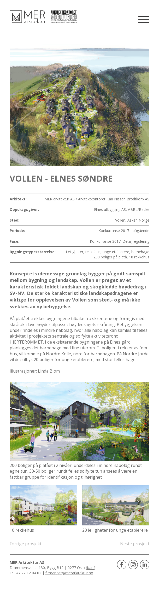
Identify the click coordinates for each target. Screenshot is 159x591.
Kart (90, 567)
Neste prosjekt (134, 544)
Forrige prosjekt (26, 544)
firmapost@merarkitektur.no (69, 572)
